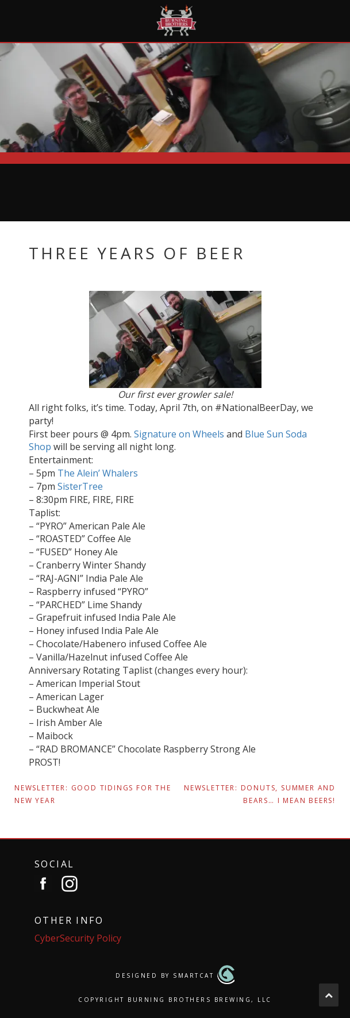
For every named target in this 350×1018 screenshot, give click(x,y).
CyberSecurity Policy (77, 938)
